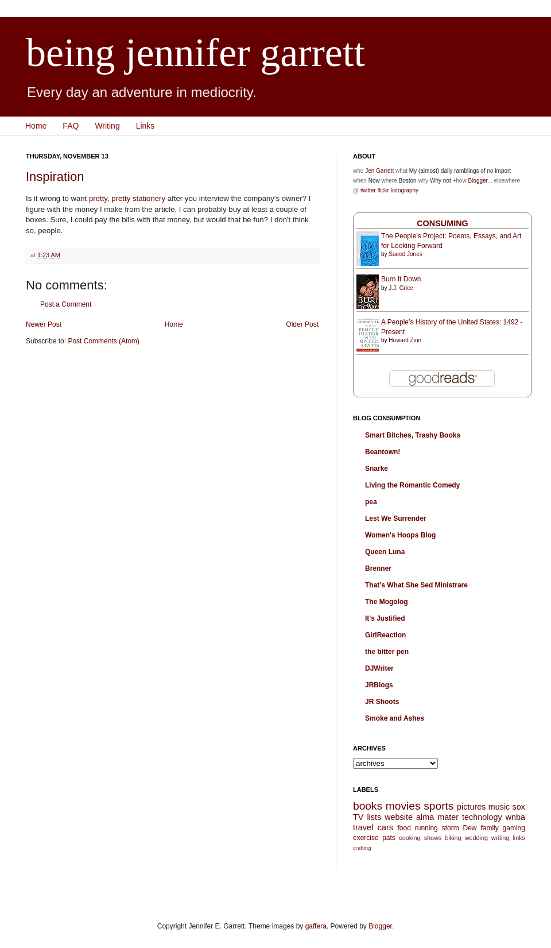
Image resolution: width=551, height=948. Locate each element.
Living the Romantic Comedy (412, 485)
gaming (514, 828)
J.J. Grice (401, 288)
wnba (515, 817)
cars (385, 827)
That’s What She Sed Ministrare (416, 585)
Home (35, 125)
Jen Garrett (379, 171)
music (499, 806)
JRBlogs (379, 685)
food (403, 828)
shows (433, 837)
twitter (368, 190)
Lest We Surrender (395, 518)
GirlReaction (385, 635)
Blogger (477, 180)
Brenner (378, 568)
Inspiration (55, 176)
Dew (470, 828)
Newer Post (43, 324)
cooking (409, 837)
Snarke (376, 469)
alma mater (437, 817)
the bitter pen (387, 652)
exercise (366, 838)
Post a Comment (65, 304)
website (399, 817)
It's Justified (385, 618)
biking (453, 837)
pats (388, 838)
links (519, 837)
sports (438, 806)
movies (403, 806)
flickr (383, 190)
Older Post (302, 324)
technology (482, 817)
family (489, 828)
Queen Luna (385, 552)
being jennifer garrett (195, 52)
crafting (362, 848)
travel (363, 827)
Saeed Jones (405, 254)
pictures (471, 806)
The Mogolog (386, 602)
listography (404, 190)
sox (519, 806)
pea (371, 502)
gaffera (316, 926)
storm (450, 828)
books (367, 806)
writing (500, 837)
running (426, 828)
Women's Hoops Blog (400, 535)
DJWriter (379, 668)
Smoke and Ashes (394, 718)
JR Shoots (382, 702)
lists (374, 817)
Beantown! (382, 452)
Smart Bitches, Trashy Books (412, 435)
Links (145, 125)
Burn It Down (401, 279)
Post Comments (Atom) (103, 341)
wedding (476, 837)
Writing (107, 125)
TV (358, 817)
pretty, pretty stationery (127, 198)
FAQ (71, 125)
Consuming (442, 223)
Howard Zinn (405, 340)
